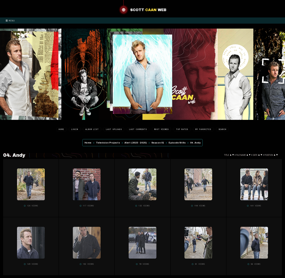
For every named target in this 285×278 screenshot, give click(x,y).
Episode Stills (177, 142)
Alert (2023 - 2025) (135, 142)
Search (222, 129)
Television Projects (108, 142)
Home (61, 129)
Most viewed (161, 129)
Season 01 (157, 142)
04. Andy (195, 142)
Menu (10, 20)
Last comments (138, 129)
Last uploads (114, 129)
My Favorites (203, 129)
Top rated (182, 129)
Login (74, 129)
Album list (92, 129)
